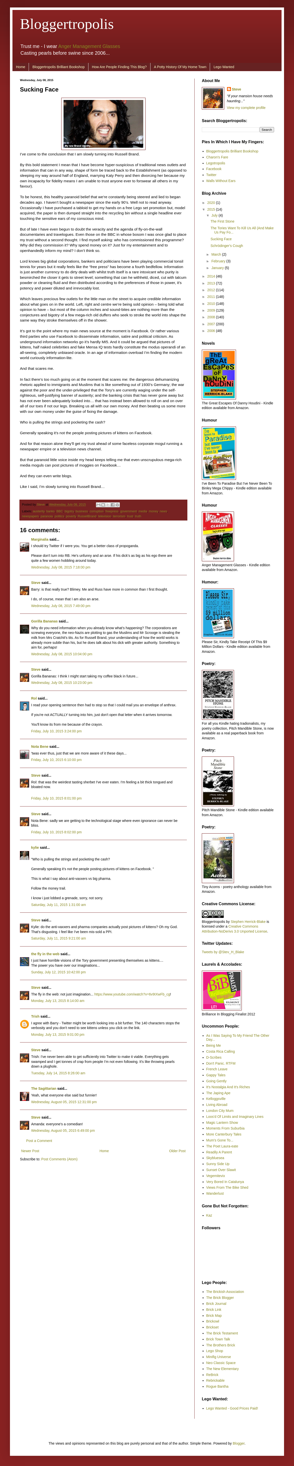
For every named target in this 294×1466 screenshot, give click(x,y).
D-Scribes (213, 1057)
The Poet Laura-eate (222, 1146)
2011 (211, 297)
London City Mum (220, 1111)
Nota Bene (39, 747)
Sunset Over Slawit (221, 1170)
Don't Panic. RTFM (221, 1063)
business (81, 511)
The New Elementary (222, 1369)
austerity (39, 511)
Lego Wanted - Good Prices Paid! (232, 1408)
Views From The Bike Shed (227, 1187)
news (163, 511)
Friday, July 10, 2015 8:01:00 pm (56, 798)
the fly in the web (45, 954)
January (218, 268)
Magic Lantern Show (222, 1123)
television (104, 516)
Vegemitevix (215, 1176)
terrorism (119, 516)
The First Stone (222, 221)
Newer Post (30, 1151)
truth (138, 516)
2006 (211, 331)
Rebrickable (215, 1380)
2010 (211, 304)
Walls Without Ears (221, 181)
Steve (41, 504)
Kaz (209, 1215)
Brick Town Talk (218, 1339)
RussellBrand (87, 516)
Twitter (211, 175)
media (143, 511)
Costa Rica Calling (220, 1051)
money (153, 511)
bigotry (69, 511)
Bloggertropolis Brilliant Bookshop (58, 67)
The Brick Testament (222, 1333)
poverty (71, 516)
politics (59, 516)
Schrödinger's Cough (227, 246)
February (218, 261)
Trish (35, 1016)
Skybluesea (215, 1158)
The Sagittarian (43, 1088)
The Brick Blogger (220, 1298)
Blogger (238, 1443)
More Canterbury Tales (223, 1134)
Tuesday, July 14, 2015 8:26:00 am (58, 1073)
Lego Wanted (224, 67)
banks (50, 511)
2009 (211, 310)
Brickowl (212, 1321)
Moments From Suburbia (225, 1128)
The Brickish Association (225, 1292)
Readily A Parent (219, 1152)
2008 (211, 317)
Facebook (213, 169)
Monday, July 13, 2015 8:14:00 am (57, 1001)
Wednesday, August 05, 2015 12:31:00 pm (64, 1102)
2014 (211, 276)
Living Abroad (216, 1105)
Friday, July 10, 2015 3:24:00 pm (56, 731)
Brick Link (213, 1310)
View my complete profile (246, 108)
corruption (97, 511)
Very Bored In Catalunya (225, 1182)
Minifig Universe (218, 1357)
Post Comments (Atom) (59, 1159)
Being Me (213, 1045)
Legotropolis (215, 163)
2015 (211, 209)
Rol (34, 698)
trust (130, 516)
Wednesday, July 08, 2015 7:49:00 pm (60, 606)
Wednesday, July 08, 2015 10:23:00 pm (61, 683)
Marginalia (39, 539)
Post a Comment (39, 1141)
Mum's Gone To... (219, 1140)
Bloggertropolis (67, 24)
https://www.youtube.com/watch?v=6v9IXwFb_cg (132, 994)
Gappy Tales (216, 1075)
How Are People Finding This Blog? (119, 67)
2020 (211, 203)
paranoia (47, 516)
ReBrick (212, 1375)
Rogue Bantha (217, 1386)
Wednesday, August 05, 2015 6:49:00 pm (63, 1131)
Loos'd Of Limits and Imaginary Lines (235, 1117)
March (216, 254)
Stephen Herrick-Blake (248, 922)
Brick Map (214, 1316)
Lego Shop (214, 1351)
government (128, 511)
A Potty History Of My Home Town (180, 67)
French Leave (217, 1069)
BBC (59, 511)
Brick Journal (216, 1304)
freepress (112, 511)
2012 (211, 290)
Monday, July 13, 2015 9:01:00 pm (57, 1035)
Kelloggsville (216, 1099)
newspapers (30, 516)
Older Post (177, 1151)
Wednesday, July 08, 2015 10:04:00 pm (61, 654)
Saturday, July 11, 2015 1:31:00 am (58, 905)
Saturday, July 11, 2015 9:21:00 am (58, 938)
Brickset (212, 1327)
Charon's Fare (217, 157)
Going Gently (216, 1081)
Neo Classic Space (221, 1363)
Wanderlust (215, 1193)
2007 (211, 324)
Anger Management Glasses (89, 46)
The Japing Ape (218, 1093)
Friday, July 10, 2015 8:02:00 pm (56, 832)
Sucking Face (221, 239)
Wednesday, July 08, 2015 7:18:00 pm (60, 567)
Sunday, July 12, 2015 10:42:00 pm (58, 972)
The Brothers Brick (220, 1345)
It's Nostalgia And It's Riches (228, 1087)
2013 (211, 283)
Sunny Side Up (217, 1164)
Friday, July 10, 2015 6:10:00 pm (56, 760)
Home (20, 67)
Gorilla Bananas (44, 621)
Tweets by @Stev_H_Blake (223, 952)
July (215, 215)
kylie (35, 848)
